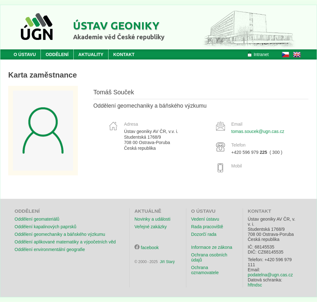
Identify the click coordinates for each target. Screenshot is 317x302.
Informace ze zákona (211, 247)
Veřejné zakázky (150, 226)
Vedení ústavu (205, 219)
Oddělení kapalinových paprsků (45, 226)
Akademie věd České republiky (119, 37)
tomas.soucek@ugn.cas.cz (257, 131)
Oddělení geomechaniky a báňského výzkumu (60, 234)
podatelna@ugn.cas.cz (270, 274)
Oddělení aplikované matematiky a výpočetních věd (65, 241)
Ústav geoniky (116, 25)
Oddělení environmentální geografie (50, 249)
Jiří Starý (167, 262)
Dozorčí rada (203, 234)
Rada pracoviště (207, 226)
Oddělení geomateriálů (37, 219)
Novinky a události (152, 219)
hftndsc (255, 284)
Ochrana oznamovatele (205, 270)
